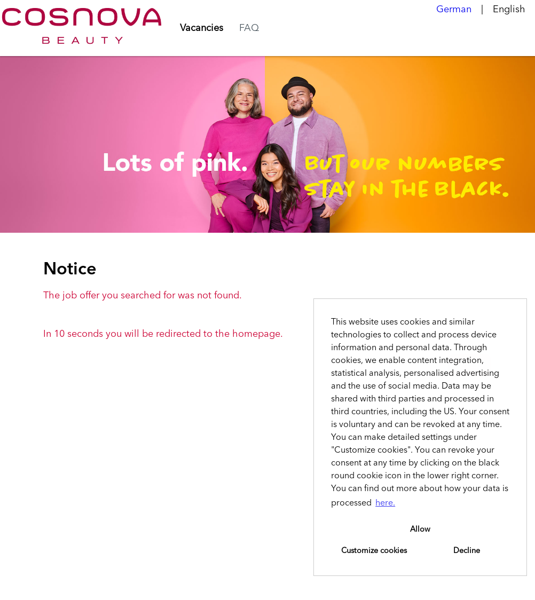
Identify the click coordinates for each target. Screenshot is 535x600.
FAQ (249, 28)
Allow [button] (420, 529)
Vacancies (201, 28)
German (453, 9)
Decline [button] (466, 551)
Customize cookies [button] (374, 551)
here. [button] (385, 503)
